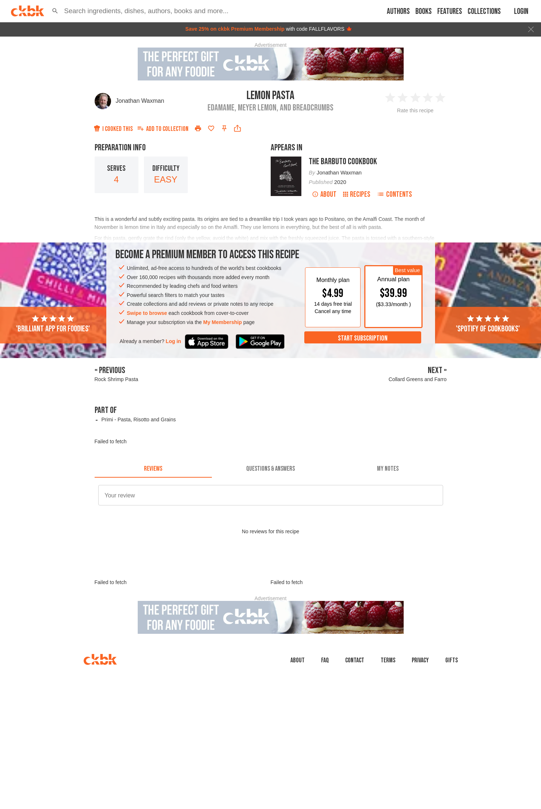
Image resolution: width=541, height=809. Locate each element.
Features (449, 11)
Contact (354, 660)
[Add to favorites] (211, 128)
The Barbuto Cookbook (343, 161)
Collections (484, 11)
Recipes (356, 194)
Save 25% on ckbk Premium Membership (235, 29)
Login (521, 11)
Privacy (420, 660)
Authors (398, 11)
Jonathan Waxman (140, 101)
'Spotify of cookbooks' (488, 324)
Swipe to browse (147, 313)
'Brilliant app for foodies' (53, 324)
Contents (394, 194)
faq (325, 660)
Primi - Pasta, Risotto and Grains (138, 419)
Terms (388, 660)
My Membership (222, 322)
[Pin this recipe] (224, 128)
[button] (55, 11)
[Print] (198, 128)
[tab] (153, 469)
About (324, 194)
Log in (173, 341)
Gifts (451, 660)
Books (423, 11)
